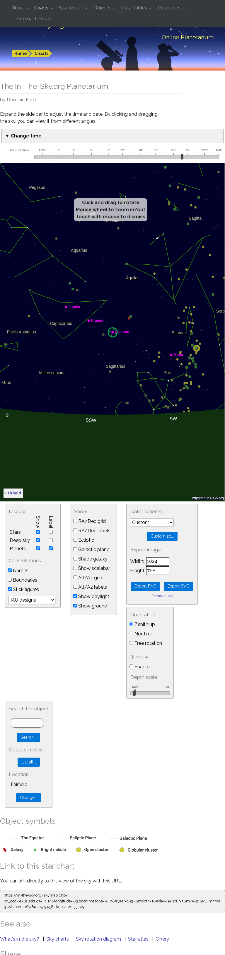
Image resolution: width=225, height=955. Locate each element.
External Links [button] (31, 18)
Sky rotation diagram (99, 939)
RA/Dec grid (89, 521)
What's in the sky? (20, 939)
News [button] (18, 8)
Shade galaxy (90, 559)
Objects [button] (102, 8)
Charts (41, 53)
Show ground (90, 606)
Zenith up (142, 624)
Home (20, 53)
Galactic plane (91, 549)
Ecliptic (83, 540)
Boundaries (22, 580)
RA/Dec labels (91, 530)
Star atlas (139, 939)
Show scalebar (91, 568)
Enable (139, 666)
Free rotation (145, 643)
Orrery (162, 939)
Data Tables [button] (134, 8)
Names (18, 570)
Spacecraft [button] (71, 8)
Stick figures (23, 589)
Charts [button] (42, 8)
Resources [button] (170, 8)
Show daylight (91, 596)
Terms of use (162, 596)
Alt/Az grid (87, 577)
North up (141, 634)
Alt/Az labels (90, 587)
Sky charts (58, 939)
